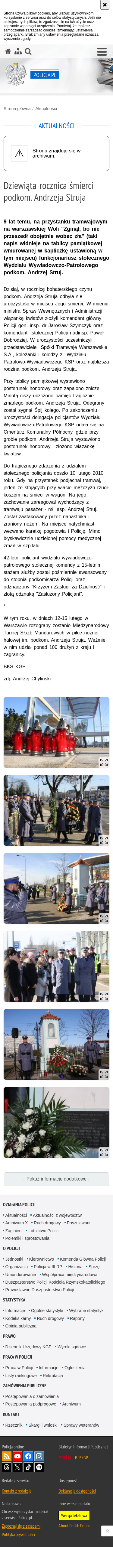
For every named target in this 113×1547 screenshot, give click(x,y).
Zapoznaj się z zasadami (21, 1526)
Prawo (9, 1336)
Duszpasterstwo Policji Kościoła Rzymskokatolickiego (55, 1282)
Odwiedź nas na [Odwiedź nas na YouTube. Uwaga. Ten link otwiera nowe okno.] (17, 1456)
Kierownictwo (41, 1259)
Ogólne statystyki (47, 1310)
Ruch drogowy (47, 1222)
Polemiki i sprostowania (27, 1238)
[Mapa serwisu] (18, 51)
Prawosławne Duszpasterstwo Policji (39, 1289)
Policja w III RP (48, 1266)
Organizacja (16, 1266)
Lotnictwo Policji (43, 1230)
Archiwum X (16, 1222)
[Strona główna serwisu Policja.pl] (8, 51)
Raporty (77, 1318)
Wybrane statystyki (87, 1310)
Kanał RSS (6, 1456)
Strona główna (17, 108)
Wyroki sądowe (72, 1346)
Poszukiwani (78, 1222)
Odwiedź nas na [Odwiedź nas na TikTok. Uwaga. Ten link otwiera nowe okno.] (28, 1467)
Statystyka (14, 1300)
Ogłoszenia (75, 1367)
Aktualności (46, 108)
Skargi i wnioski (42, 1425)
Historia (75, 1266)
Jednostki (14, 1259)
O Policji (11, 1248)
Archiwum (71, 1404)
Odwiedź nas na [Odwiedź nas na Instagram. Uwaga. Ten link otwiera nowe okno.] (39, 1456)
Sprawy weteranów (81, 1425)
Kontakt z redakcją (16, 1491)
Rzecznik (14, 1425)
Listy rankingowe (21, 1375)
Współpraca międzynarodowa (70, 1274)
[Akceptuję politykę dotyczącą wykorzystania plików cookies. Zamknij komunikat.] (104, 5)
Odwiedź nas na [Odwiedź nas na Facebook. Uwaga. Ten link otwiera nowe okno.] (28, 1456)
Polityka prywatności (18, 1534)
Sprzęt (95, 1266)
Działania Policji (19, 1204)
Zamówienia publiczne (24, 1386)
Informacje (15, 1310)
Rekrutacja (53, 1375)
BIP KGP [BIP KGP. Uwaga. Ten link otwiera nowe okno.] (81, 1457)
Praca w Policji (17, 1357)
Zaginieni (14, 1230)
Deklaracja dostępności (77, 1491)
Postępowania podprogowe (30, 1404)
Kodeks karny (18, 1318)
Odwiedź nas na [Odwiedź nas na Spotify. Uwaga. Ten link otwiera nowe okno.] (39, 1467)
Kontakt (11, 1414)
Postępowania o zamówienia (32, 1396)
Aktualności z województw (57, 1215)
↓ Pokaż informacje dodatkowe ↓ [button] (56, 1178)
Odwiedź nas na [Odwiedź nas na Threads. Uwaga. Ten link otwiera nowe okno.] (6, 1467)
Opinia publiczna (21, 1326)
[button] (102, 52)
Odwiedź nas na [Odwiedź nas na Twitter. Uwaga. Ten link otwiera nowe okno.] (17, 1467)
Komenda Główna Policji (83, 1259)
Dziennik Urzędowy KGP (28, 1346)
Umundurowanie (20, 1274)
